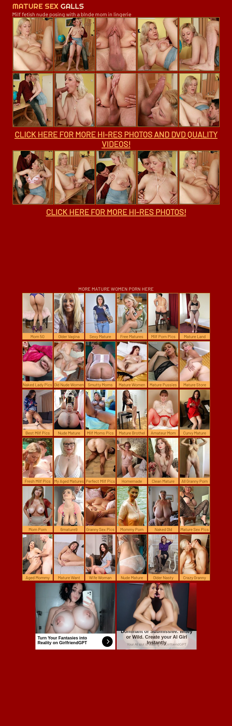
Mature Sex (48, 6)
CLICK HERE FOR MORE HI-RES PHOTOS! (116, 212)
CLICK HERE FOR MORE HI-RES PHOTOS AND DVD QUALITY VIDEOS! (116, 139)
